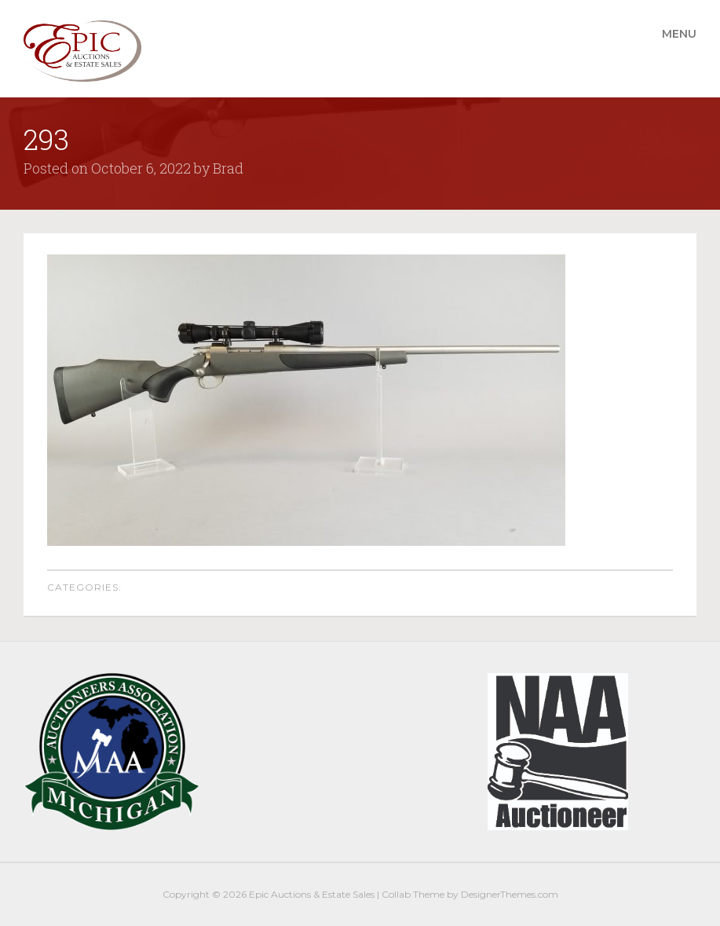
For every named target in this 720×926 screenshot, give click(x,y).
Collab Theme (413, 894)
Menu (679, 34)
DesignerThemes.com (509, 894)
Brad (228, 168)
